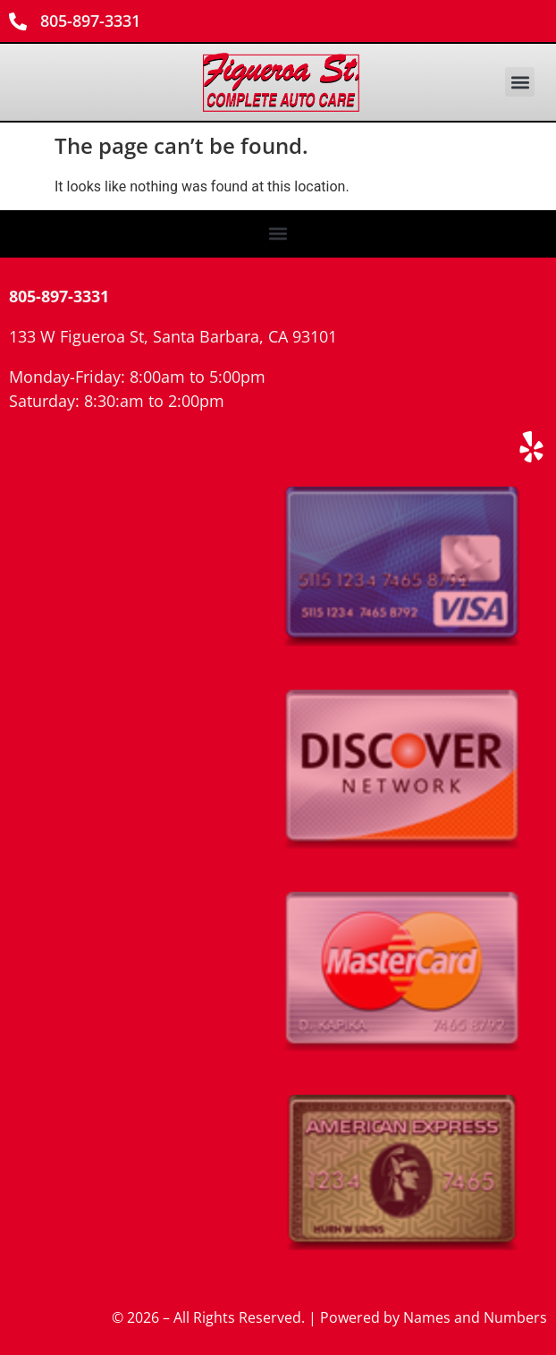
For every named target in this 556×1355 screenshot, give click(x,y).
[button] (520, 82)
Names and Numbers (475, 1317)
